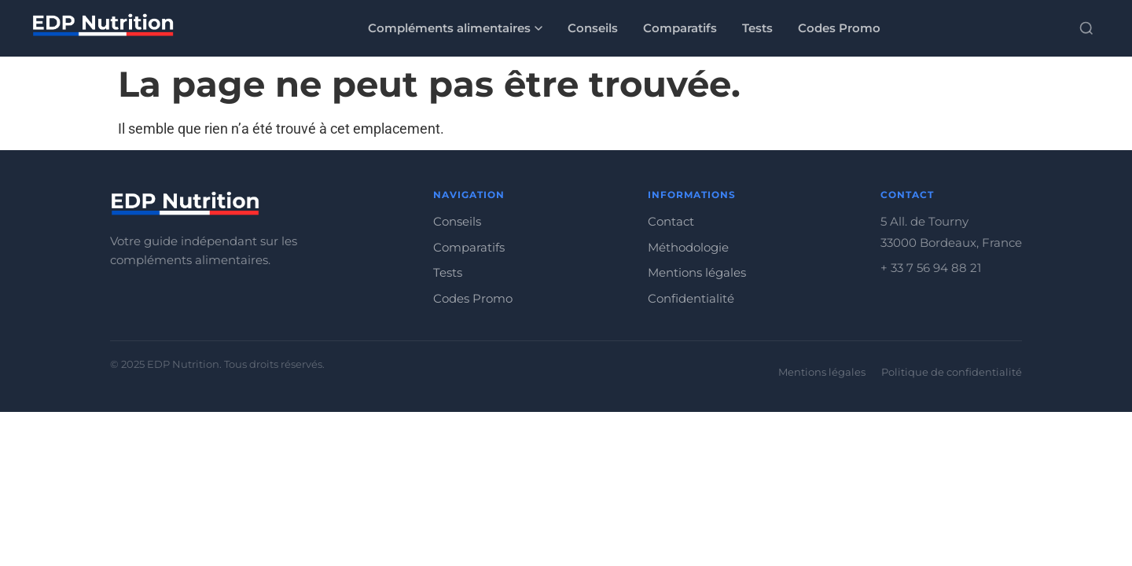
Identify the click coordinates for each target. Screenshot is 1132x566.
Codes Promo (839, 27)
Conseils (593, 27)
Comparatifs (680, 27)
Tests (757, 27)
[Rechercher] (1086, 28)
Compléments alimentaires (455, 27)
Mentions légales (697, 272)
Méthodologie (688, 247)
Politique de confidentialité (951, 372)
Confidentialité (691, 298)
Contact (671, 221)
